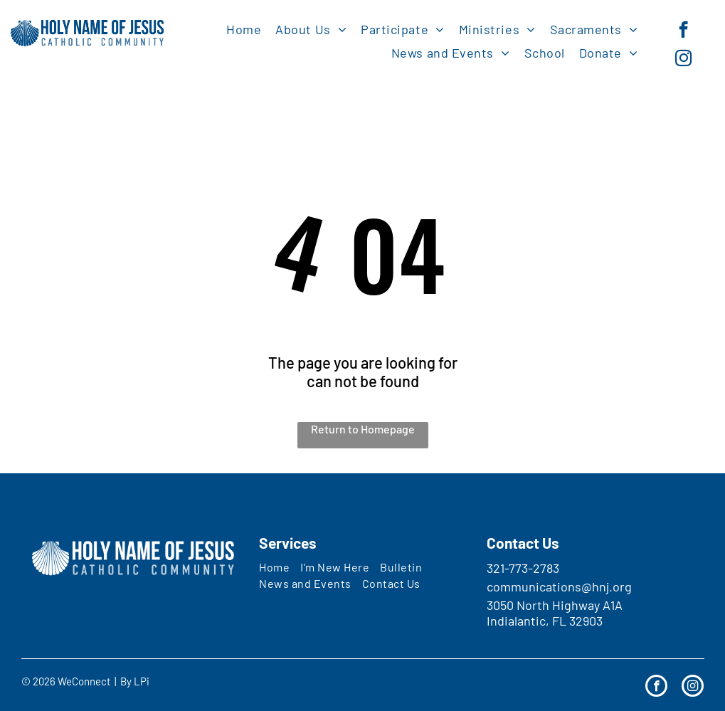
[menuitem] (243, 29)
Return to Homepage (363, 429)
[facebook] (683, 31)
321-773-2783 (523, 568)
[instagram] (683, 60)
